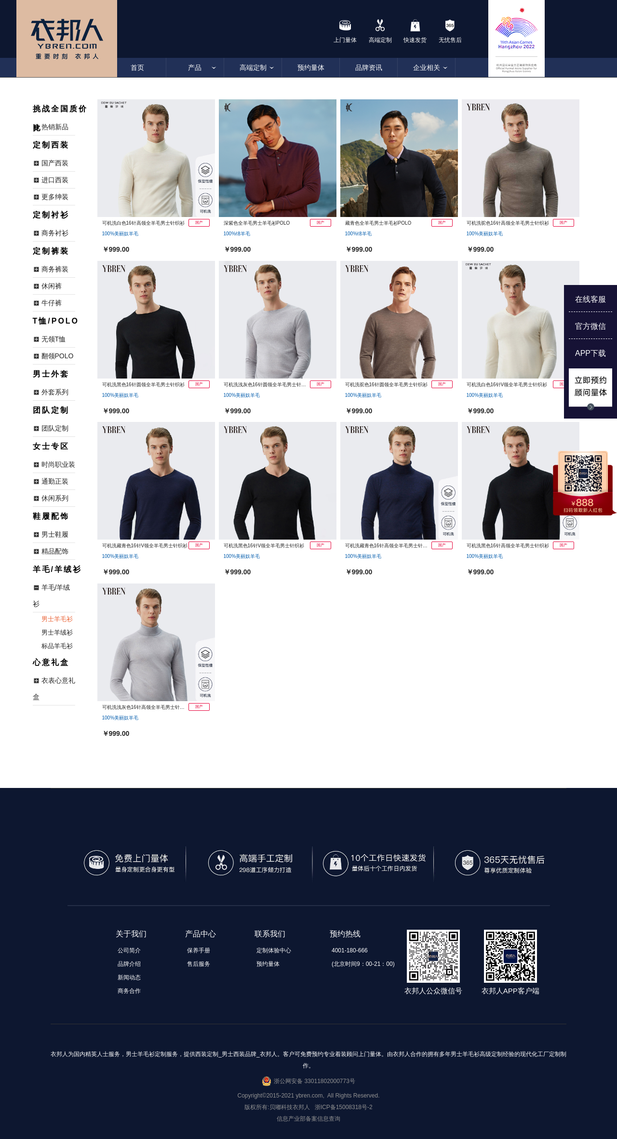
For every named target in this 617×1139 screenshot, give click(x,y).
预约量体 (310, 67)
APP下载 (590, 353)
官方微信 (590, 326)
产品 (195, 67)
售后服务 (198, 964)
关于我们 (131, 934)
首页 (137, 67)
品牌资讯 (368, 67)
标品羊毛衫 (57, 646)
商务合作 (129, 991)
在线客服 (590, 299)
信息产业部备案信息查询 (308, 1118)
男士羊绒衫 (57, 632)
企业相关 (426, 67)
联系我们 (270, 934)
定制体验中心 (273, 950)
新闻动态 (129, 977)
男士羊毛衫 (57, 619)
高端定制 (253, 67)
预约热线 (345, 934)
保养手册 (198, 950)
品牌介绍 (129, 964)
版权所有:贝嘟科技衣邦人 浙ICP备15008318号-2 (308, 1107)
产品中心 (200, 934)
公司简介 (129, 950)
